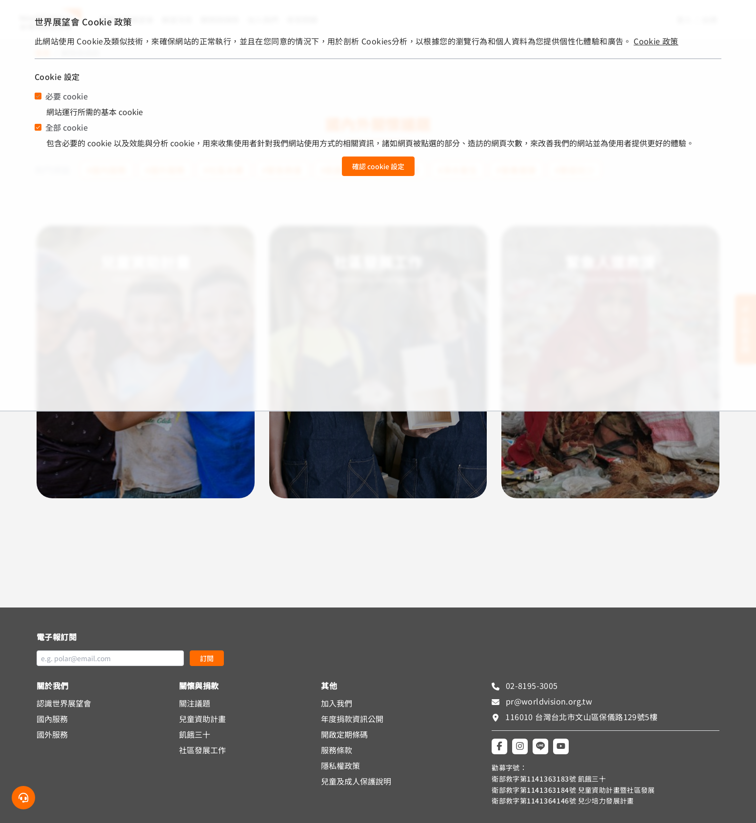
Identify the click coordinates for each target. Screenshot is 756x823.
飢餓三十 (194, 734)
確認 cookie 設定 (378, 166)
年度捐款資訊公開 (352, 719)
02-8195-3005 (530, 685)
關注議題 (194, 703)
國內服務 (52, 719)
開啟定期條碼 (344, 734)
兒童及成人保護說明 (356, 781)
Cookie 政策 (656, 41)
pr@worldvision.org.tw (547, 701)
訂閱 (207, 658)
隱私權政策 (340, 765)
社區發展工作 (202, 750)
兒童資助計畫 (202, 719)
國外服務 (52, 734)
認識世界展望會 (64, 703)
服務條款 (336, 750)
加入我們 (336, 703)
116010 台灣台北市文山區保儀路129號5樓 (581, 717)
